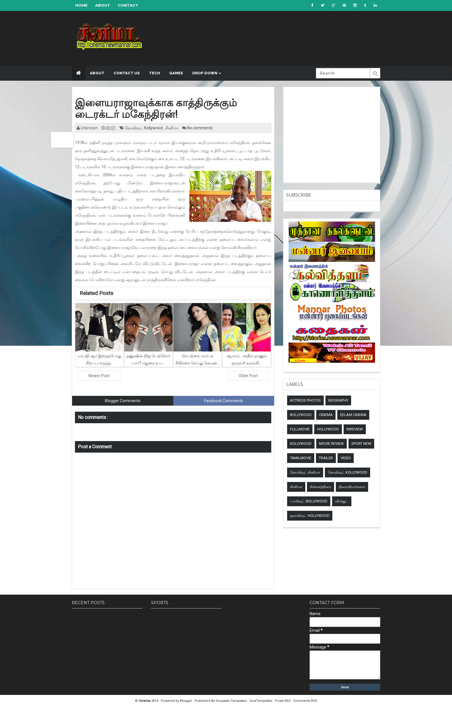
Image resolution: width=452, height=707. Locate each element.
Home (81, 5)
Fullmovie (300, 429)
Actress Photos (305, 400)
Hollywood (328, 429)
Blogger (186, 701)
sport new (361, 443)
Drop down (206, 73)
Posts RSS (283, 701)
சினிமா (172, 128)
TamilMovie (300, 458)
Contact (128, 5)
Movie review (331, 443)
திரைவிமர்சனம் (352, 487)
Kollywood (301, 443)
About (102, 5)
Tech (154, 73)
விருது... (342, 501)
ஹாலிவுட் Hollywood (309, 515)
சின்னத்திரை (320, 487)
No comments (200, 128)
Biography (338, 400)
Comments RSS (305, 701)
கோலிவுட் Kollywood (144, 128)
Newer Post (99, 375)
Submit (375, 76)
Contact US (127, 73)
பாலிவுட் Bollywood (308, 501)
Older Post (248, 375)
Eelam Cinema (353, 415)
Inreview (354, 429)
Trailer (326, 458)
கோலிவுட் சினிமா (305, 472)
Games (176, 73)
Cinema (326, 415)
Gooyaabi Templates (231, 701)
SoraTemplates (261, 701)
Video (345, 458)
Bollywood (301, 415)
